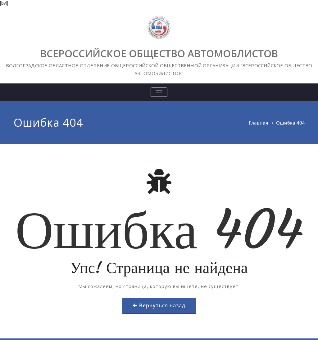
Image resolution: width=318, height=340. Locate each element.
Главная (258, 123)
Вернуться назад (162, 305)
